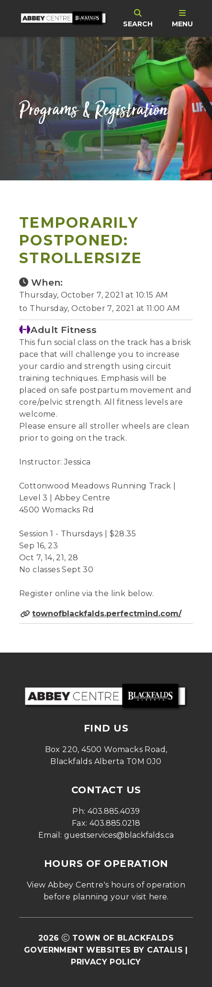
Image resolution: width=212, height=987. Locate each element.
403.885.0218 (114, 823)
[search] (138, 18)
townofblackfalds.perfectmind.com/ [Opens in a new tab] (106, 613)
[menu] (182, 18)
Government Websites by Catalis (103, 949)
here (158, 896)
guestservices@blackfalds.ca (119, 835)
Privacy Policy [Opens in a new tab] (106, 961)
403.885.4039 (114, 811)
